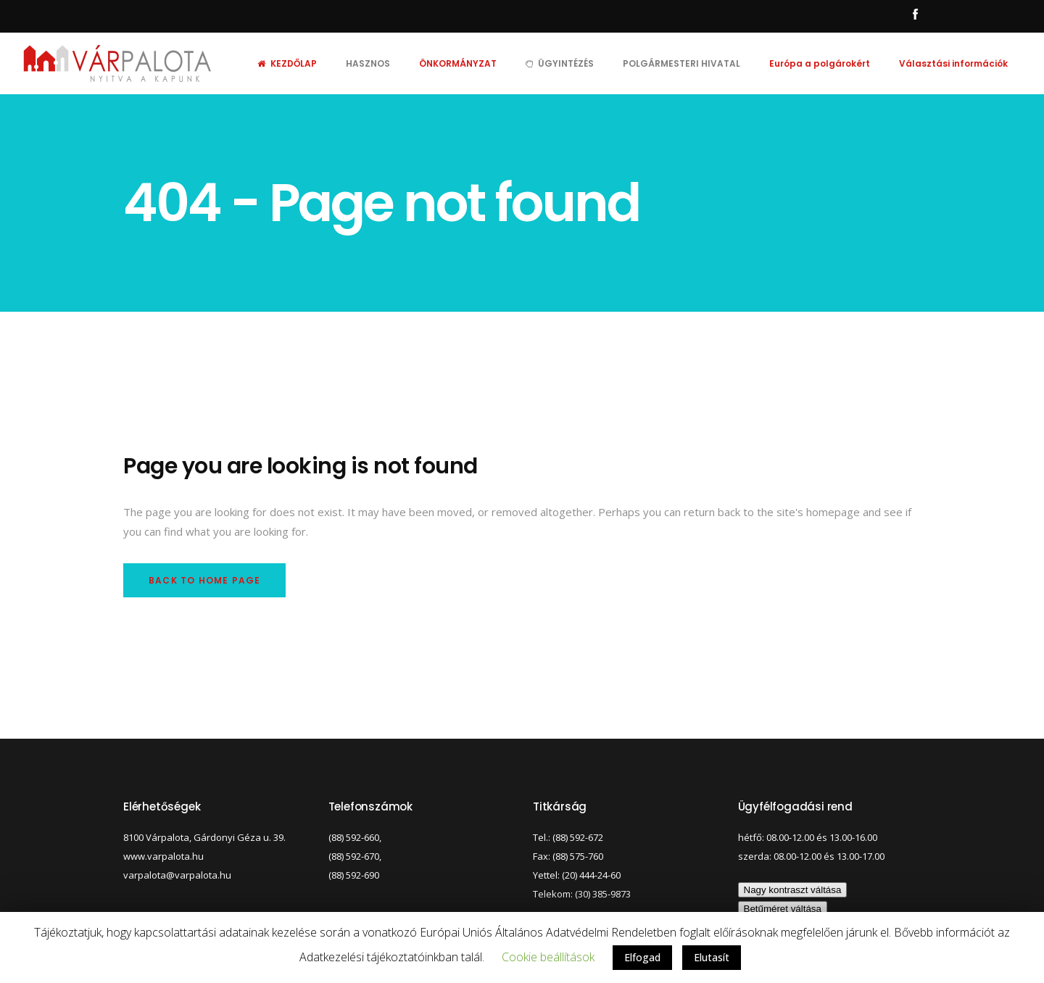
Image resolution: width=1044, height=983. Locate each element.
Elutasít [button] (711, 957)
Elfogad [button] (642, 957)
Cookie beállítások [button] (548, 957)
